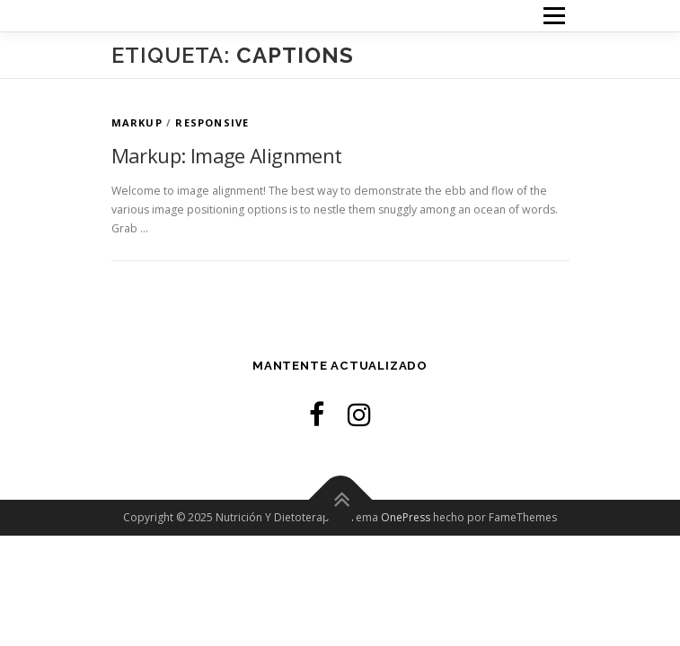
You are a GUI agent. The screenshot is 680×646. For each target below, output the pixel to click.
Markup (137, 122)
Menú (553, 15)
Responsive (212, 122)
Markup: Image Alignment (226, 155)
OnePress (405, 517)
